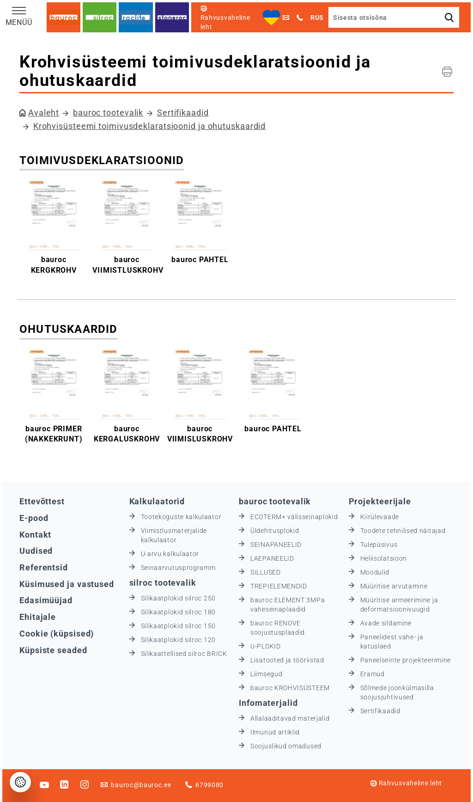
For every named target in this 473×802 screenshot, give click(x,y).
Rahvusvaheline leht (406, 783)
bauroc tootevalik (108, 112)
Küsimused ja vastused (66, 584)
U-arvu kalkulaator (170, 553)
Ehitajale (37, 617)
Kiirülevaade (379, 516)
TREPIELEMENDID (278, 586)
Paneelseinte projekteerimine (405, 660)
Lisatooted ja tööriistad (287, 660)
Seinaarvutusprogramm (178, 567)
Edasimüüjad (46, 600)
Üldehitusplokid (274, 530)
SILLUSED (265, 572)
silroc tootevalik (162, 583)
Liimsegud (266, 674)
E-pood (33, 518)
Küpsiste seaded (53, 650)
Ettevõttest (42, 501)
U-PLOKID (265, 646)
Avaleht (43, 112)
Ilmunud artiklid (275, 732)
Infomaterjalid (268, 703)
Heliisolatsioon (383, 558)
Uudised (36, 551)
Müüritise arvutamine (394, 586)
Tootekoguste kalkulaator (181, 516)
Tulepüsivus (379, 544)
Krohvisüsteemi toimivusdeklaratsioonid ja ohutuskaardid (149, 126)
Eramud (372, 674)
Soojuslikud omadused (285, 746)
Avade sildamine (386, 623)
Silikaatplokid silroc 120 (178, 639)
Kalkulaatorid (157, 501)
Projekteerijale (380, 501)
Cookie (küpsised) (56, 633)
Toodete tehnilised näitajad (403, 530)
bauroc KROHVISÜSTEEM (290, 688)
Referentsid (43, 567)
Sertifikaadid (183, 112)
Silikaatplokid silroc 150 (178, 626)
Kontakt (35, 534)
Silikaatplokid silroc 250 (178, 598)
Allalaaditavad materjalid (290, 718)
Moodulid (375, 572)
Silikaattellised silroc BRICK (184, 653)
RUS (317, 17)
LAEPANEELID (272, 558)
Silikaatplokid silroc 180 (178, 612)
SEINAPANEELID (276, 544)
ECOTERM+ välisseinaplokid (294, 516)
